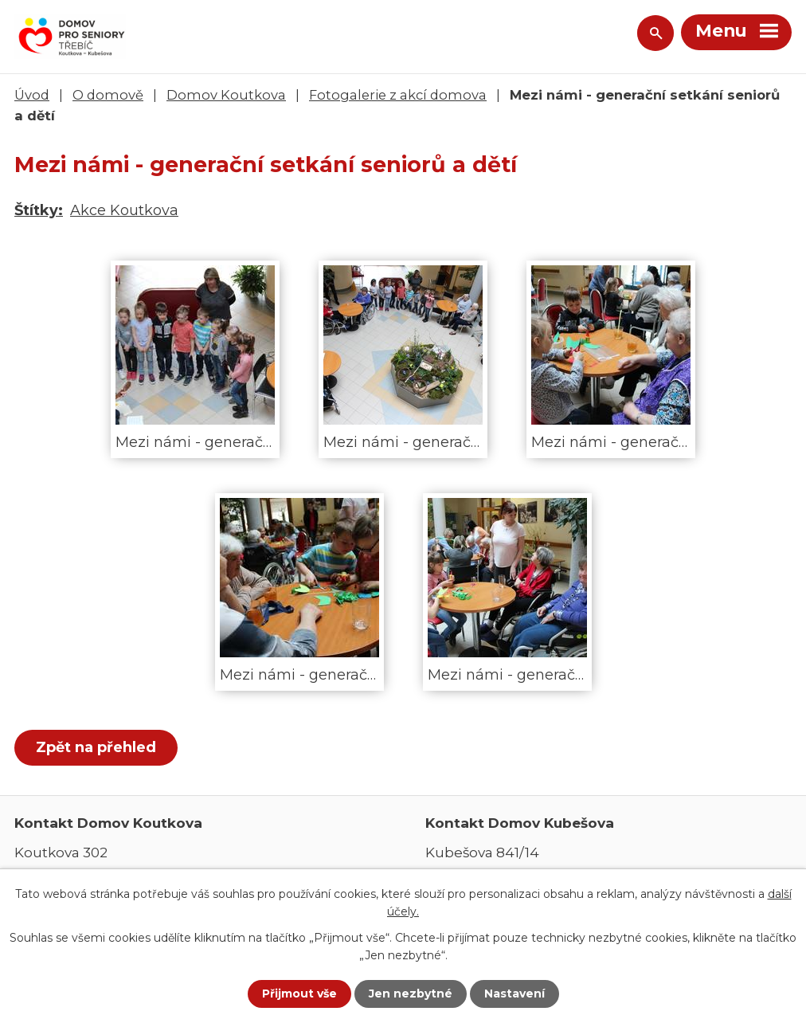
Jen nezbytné (410, 993)
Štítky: (38, 210)
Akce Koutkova (124, 210)
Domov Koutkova (226, 95)
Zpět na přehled (96, 747)
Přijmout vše (299, 993)
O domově (107, 95)
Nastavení (514, 993)
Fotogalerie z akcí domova (398, 95)
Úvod (31, 95)
